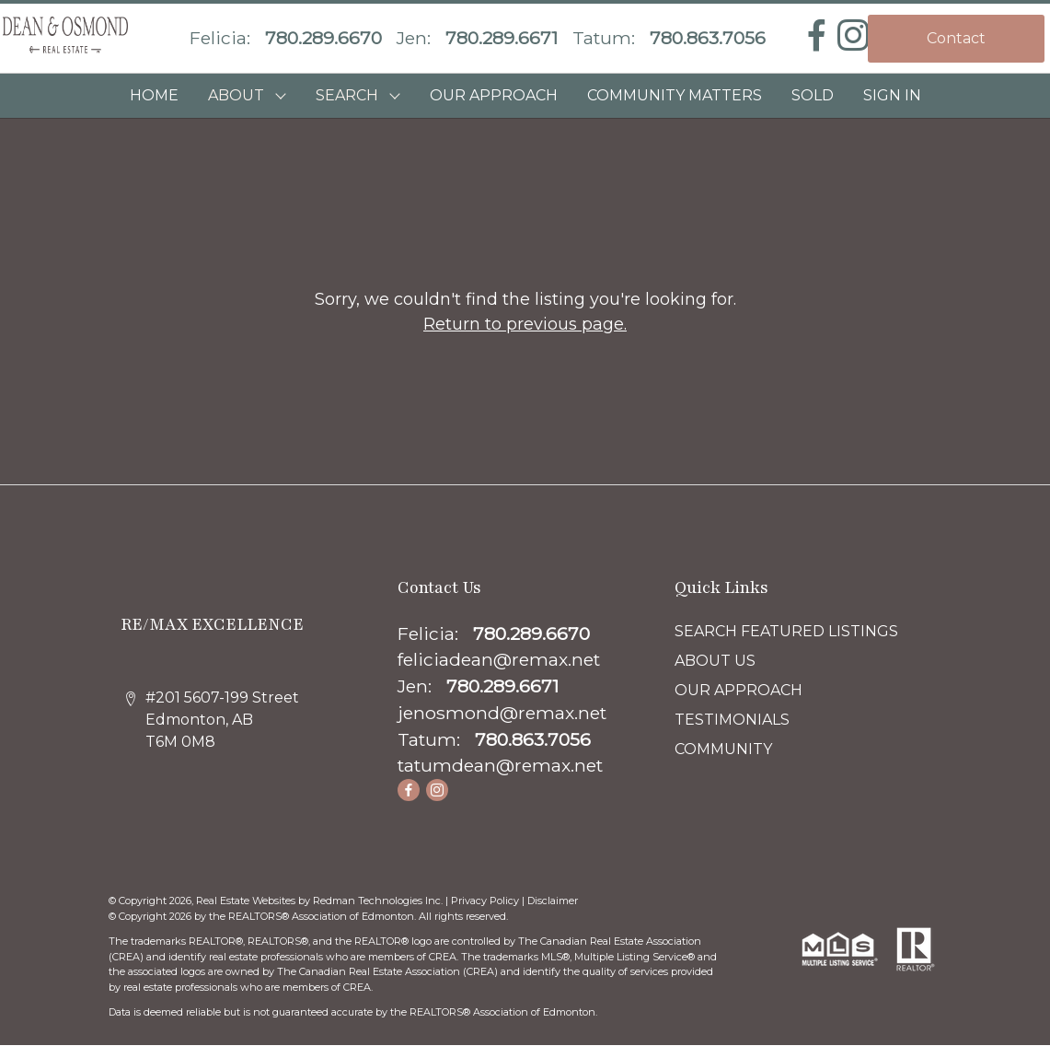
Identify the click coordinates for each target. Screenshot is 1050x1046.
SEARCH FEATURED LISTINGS (786, 631)
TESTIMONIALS (732, 719)
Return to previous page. (525, 324)
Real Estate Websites (247, 900)
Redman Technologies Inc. (379, 900)
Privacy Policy (485, 900)
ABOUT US (715, 660)
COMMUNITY (723, 749)
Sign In (892, 95)
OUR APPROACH (494, 95)
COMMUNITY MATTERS (674, 95)
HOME (154, 95)
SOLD (812, 95)
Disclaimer (552, 900)
